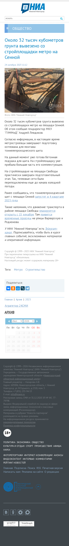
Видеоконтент (12, 458)
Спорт (29, 446)
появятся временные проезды (28, 216)
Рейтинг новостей (14, 462)
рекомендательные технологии (19, 422)
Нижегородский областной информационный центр (31, 377)
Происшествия (43, 446)
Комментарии (44, 458)
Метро (18, 269)
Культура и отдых (14, 446)
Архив (19, 299)
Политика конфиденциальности (19, 425)
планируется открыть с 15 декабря (30, 212)
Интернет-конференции (38, 455)
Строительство (35, 269)
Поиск (31, 468)
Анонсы (58, 455)
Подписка (20, 468)
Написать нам (11, 471)
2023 (28, 299)
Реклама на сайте (32, 471)
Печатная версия (52, 468)
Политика (9, 442)
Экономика (23, 442)
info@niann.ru (18, 394)
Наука (6, 449)
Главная (9, 299)
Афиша (57, 446)
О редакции (51, 471)
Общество (38, 442)
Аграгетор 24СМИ (16, 306)
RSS (38, 468)
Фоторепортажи (13, 455)
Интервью (28, 458)
